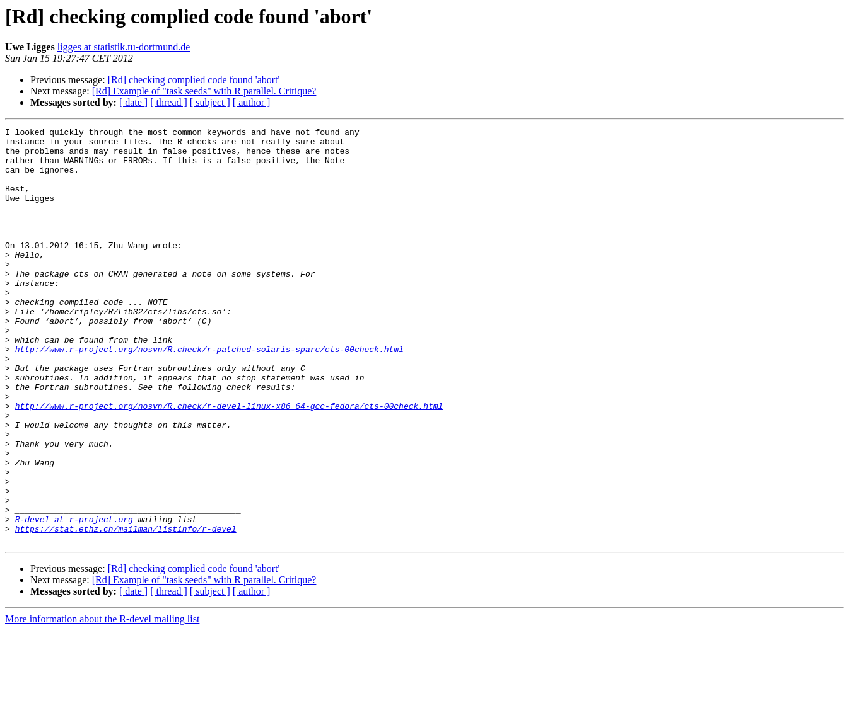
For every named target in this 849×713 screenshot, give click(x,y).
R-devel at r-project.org (74, 598)
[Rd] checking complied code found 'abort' (194, 79)
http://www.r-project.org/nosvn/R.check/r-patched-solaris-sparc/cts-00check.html (209, 394)
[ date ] (133, 102)
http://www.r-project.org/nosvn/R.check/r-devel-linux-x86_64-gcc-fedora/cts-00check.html (229, 462)
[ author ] (252, 102)
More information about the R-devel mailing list (102, 702)
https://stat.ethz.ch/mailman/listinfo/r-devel (126, 609)
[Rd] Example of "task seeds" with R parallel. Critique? (204, 91)
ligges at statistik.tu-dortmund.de (123, 47)
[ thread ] (168, 102)
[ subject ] (210, 102)
